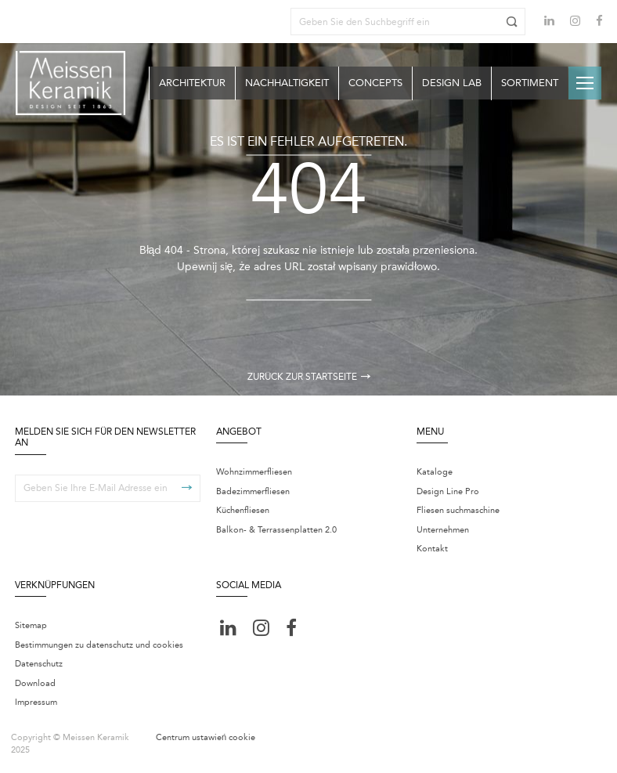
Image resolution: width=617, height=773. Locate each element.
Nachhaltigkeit (287, 82)
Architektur (192, 82)
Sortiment (529, 82)
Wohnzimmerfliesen (254, 472)
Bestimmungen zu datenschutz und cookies (99, 645)
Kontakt (432, 549)
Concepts (375, 82)
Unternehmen (443, 530)
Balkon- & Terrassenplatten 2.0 (276, 530)
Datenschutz (39, 664)
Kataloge (435, 472)
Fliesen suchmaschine (458, 510)
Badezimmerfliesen (253, 491)
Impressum (36, 702)
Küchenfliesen (242, 510)
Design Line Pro (448, 491)
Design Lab (452, 82)
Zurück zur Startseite (308, 376)
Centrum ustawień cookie (205, 737)
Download (35, 683)
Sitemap (31, 625)
